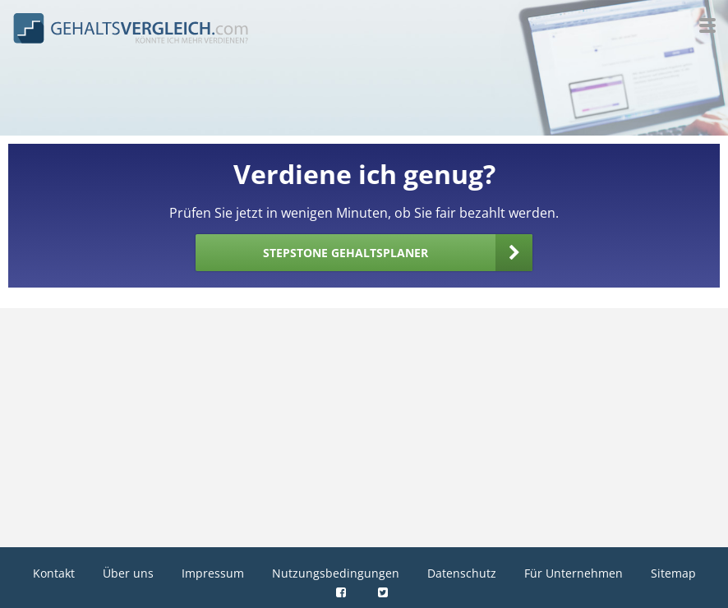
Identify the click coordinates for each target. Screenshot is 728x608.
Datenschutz (461, 573)
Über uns (128, 573)
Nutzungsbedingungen (335, 573)
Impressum (213, 573)
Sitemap (673, 573)
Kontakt (54, 573)
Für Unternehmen (573, 573)
